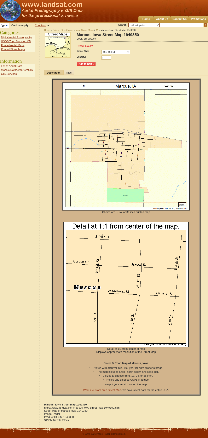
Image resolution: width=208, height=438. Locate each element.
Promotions (198, 19)
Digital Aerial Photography (16, 37)
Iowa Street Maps (84, 30)
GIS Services (9, 73)
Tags (69, 72)
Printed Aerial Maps (12, 45)
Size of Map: (83, 51)
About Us (162, 19)
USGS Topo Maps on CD (16, 41)
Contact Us (179, 19)
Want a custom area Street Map (102, 390)
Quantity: (81, 57)
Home (146, 19)
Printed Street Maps (63, 30)
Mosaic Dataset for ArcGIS (17, 69)
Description (53, 72)
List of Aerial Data (11, 66)
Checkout (40, 25)
